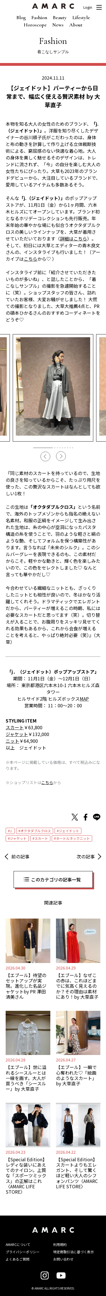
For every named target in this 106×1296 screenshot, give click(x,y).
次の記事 (86, 856)
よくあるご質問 (17, 1259)
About (76, 25)
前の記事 (20, 856)
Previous (45, 456)
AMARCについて (18, 1244)
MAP (84, 698)
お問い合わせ (63, 1259)
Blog (21, 17)
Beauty (60, 17)
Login (87, 7)
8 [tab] (70, 447)
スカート (41, 838)
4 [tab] (59, 447)
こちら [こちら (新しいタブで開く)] (47, 782)
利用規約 (60, 1244)
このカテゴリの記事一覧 (56, 879)
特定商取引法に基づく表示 (73, 1251)
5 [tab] (62, 447)
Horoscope (35, 25)
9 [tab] (72, 447)
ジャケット (18, 838)
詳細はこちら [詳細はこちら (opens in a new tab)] (73, 238)
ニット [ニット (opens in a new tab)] (12, 740)
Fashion (39, 17)
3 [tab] (57, 447)
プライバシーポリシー (23, 1251)
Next (61, 456)
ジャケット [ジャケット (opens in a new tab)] (17, 734)
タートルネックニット (73, 838)
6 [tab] (65, 447)
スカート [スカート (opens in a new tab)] (15, 727)
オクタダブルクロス (35, 830)
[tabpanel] (53, 388)
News (58, 25)
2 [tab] (54, 447)
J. (11, 830)
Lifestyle (81, 17)
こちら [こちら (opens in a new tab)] (30, 258)
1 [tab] (43, 447)
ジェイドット (69, 830)
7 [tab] (67, 447)
